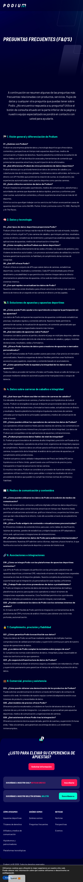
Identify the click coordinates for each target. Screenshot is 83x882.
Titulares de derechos (12, 824)
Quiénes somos (36, 818)
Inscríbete (69, 782)
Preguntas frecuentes (38, 824)
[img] (14, 5)
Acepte (7, 878)
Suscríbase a (68, 796)
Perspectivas (61, 824)
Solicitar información (41, 766)
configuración (8, 873)
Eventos (59, 830)
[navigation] (16, 878)
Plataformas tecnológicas (14, 850)
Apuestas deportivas (12, 818)
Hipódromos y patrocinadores (10, 842)
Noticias (59, 818)
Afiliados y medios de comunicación (12, 832)
